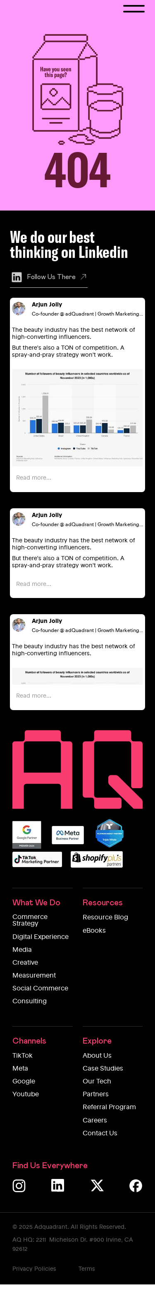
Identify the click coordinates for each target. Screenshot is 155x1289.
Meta (20, 1069)
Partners (96, 1094)
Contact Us (100, 1133)
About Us (97, 1056)
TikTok (22, 1056)
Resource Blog (105, 917)
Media (22, 950)
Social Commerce (40, 988)
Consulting (29, 1001)
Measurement (34, 976)
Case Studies (103, 1069)
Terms (87, 1269)
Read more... (33, 478)
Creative (25, 963)
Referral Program (109, 1107)
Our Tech (97, 1081)
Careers (95, 1120)
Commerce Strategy (30, 920)
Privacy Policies (34, 1269)
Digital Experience (40, 937)
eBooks (94, 931)
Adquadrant (50, 1227)
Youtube (25, 1094)
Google (23, 1081)
